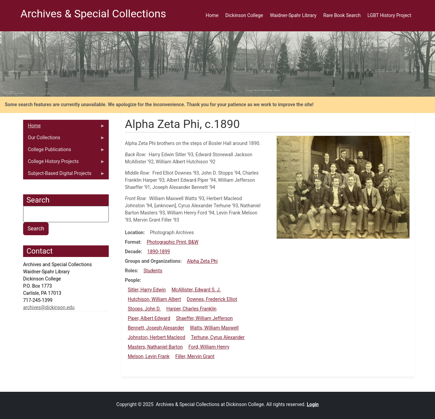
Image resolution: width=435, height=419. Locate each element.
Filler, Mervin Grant (194, 356)
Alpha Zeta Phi (202, 261)
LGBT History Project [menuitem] (389, 15)
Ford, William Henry (208, 347)
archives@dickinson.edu (48, 307)
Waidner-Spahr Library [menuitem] (293, 15)
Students (152, 270)
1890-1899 (158, 251)
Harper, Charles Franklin (192, 308)
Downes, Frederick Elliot (212, 299)
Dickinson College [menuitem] (244, 15)
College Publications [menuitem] (64, 151)
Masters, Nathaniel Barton (155, 347)
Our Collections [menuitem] (64, 139)
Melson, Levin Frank (149, 356)
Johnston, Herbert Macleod (156, 337)
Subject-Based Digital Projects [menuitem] (64, 175)
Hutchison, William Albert (154, 299)
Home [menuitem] (212, 15)
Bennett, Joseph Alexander (156, 328)
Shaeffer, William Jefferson (204, 318)
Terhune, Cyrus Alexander (218, 337)
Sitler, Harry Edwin (147, 289)
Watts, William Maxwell (214, 328)
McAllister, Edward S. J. (196, 289)
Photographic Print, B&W (172, 242)
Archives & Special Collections (93, 13)
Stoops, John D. (144, 308)
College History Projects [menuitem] (64, 163)
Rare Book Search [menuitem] (342, 15)
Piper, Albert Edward (149, 318)
